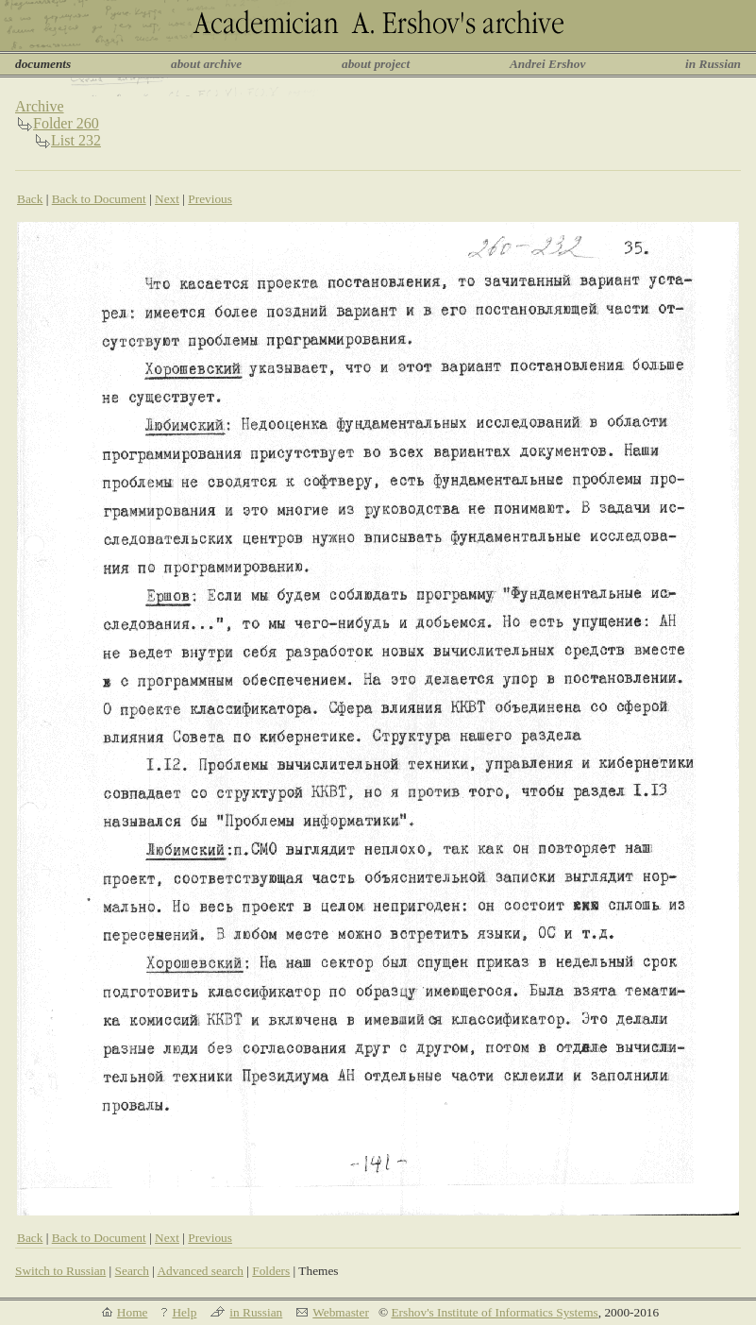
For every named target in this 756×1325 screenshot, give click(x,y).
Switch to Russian (60, 1271)
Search (132, 1271)
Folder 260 (66, 123)
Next (167, 199)
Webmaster (340, 1312)
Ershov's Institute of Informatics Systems (494, 1312)
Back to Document (99, 199)
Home (132, 1312)
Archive (39, 106)
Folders (271, 1271)
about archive (206, 64)
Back (29, 199)
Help (184, 1312)
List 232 (76, 140)
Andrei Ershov (547, 64)
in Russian (713, 64)
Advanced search (200, 1271)
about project (376, 64)
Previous (210, 199)
